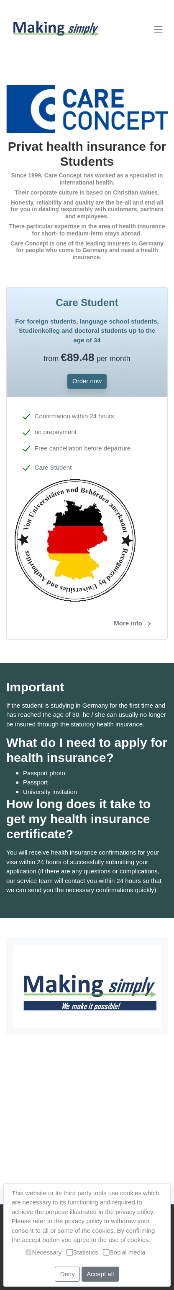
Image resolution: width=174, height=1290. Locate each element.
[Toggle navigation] (158, 29)
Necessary (43, 1252)
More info (134, 623)
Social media (124, 1252)
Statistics (82, 1252)
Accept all (100, 1273)
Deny (67, 1273)
